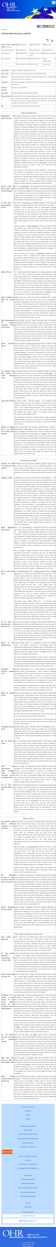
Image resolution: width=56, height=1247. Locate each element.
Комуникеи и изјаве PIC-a (28, 1147)
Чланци (28, 1115)
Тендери (28, 1203)
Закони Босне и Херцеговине (28, 1164)
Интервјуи (28, 1111)
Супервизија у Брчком (28, 1179)
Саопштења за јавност (28, 1107)
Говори (28, 1119)
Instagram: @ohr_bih (28, 1221)
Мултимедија (28, 1130)
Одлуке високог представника (28, 1134)
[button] (54, 2)
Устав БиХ (28, 1160)
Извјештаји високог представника (28, 1138)
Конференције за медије (28, 1126)
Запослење (28, 1207)
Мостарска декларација (28, 1196)
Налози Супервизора (28, 1183)
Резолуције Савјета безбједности (28, 1168)
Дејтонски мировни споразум (28, 1156)
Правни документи (28, 1143)
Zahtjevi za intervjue (7, 1152)
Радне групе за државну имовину (28, 1187)
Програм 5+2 (28, 1175)
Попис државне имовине (28, 1192)
